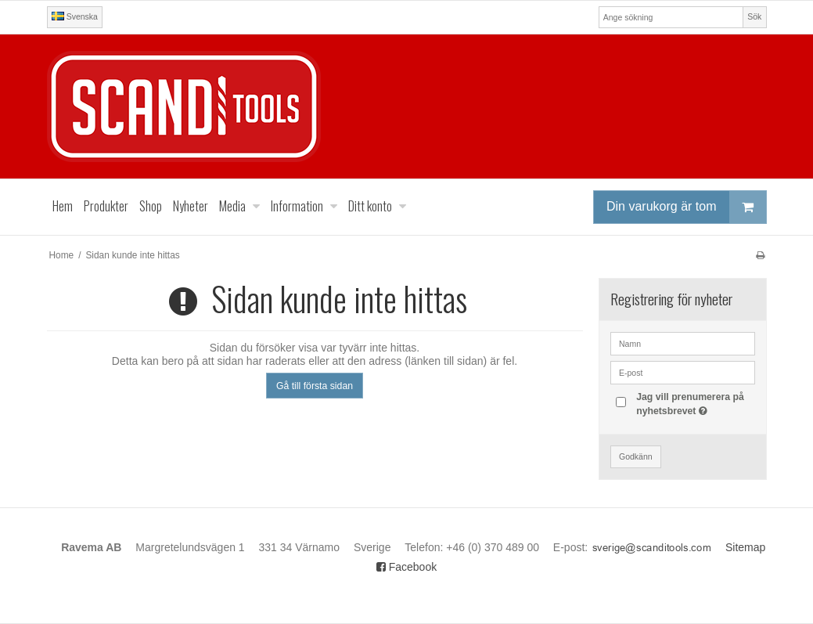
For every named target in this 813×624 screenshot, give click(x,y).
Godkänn (636, 456)
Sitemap (745, 547)
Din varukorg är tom (686, 207)
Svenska (75, 16)
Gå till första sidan (314, 386)
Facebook (406, 567)
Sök (754, 16)
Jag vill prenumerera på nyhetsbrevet (694, 403)
